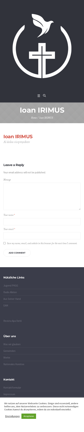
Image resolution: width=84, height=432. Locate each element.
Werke (6, 357)
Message (7, 179)
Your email (9, 229)
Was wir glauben (12, 344)
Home (34, 118)
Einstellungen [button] (12, 416)
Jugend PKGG (10, 285)
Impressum (9, 394)
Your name (9, 215)
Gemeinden (9, 350)
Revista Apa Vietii (12, 320)
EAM (5, 305)
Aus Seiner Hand (12, 298)
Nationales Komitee (13, 364)
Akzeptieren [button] (28, 416)
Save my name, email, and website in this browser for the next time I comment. (42, 243)
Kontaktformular (12, 387)
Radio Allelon (10, 292)
